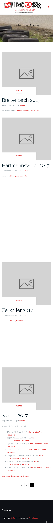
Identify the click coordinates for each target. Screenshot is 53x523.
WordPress (33, 518)
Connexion (6, 510)
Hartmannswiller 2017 (25, 165)
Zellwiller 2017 (17, 310)
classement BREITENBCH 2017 (27, 110)
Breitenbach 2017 (21, 100)
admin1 (22, 105)
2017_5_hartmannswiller (18, 176)
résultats (11, 435)
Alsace (19, 90)
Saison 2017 (15, 415)
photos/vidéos (39, 432)
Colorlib (14, 518)
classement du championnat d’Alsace (15, 476)
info (29, 432)
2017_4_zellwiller (16, 321)
